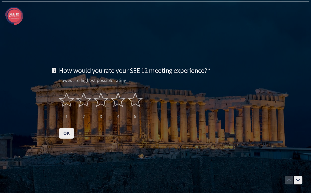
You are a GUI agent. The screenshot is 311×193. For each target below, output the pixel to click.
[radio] (66, 105)
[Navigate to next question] (298, 180)
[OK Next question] (66, 133)
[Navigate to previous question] (289, 180)
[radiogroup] (101, 105)
